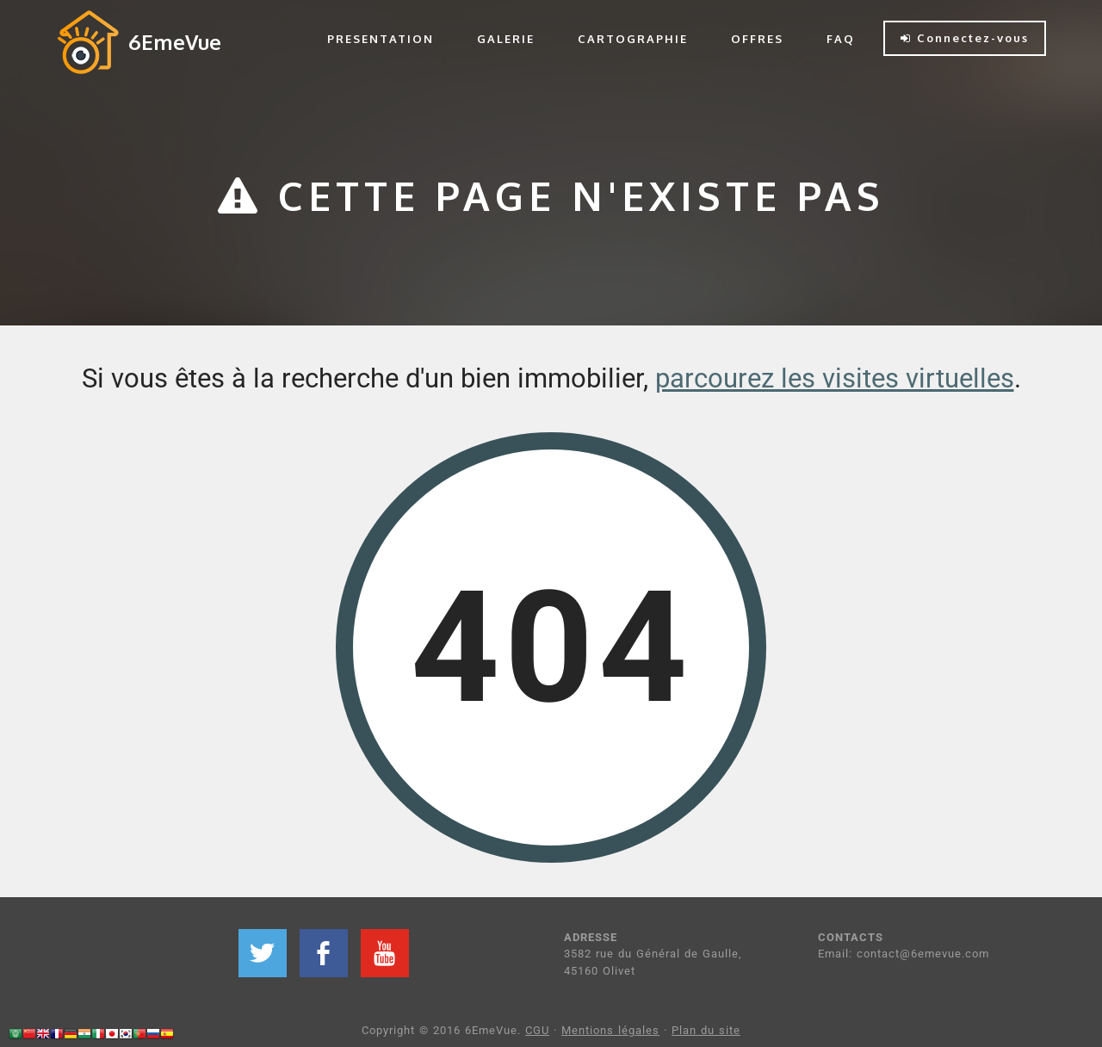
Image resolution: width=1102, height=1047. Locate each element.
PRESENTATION (380, 39)
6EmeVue (174, 41)
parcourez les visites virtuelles (834, 378)
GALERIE (506, 39)
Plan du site (706, 1030)
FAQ (840, 39)
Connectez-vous (965, 38)
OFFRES (757, 39)
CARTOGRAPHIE (633, 39)
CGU (537, 1030)
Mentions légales (610, 1030)
